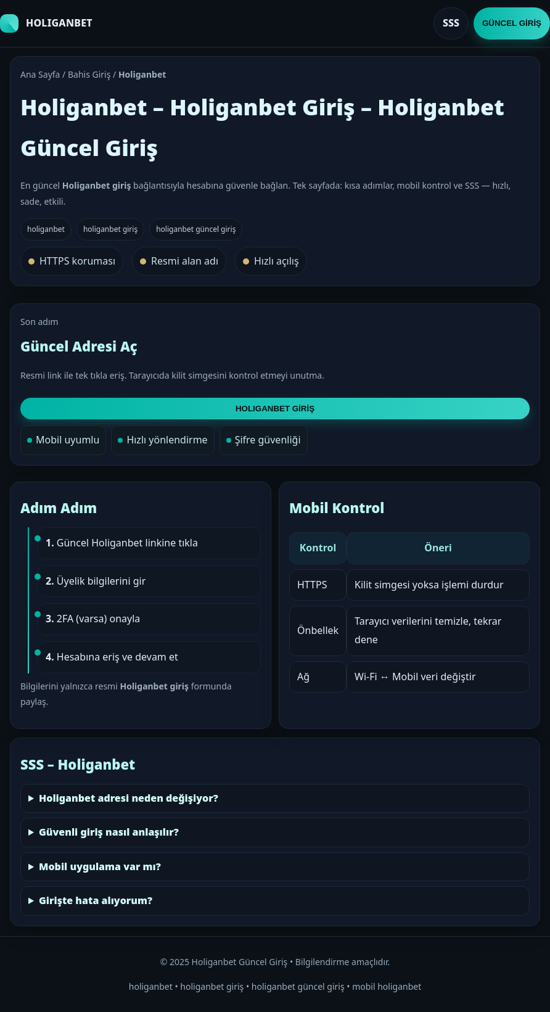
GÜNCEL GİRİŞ (511, 23)
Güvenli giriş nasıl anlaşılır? (109, 832)
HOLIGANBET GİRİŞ (275, 408)
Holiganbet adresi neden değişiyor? (128, 798)
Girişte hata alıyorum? (95, 900)
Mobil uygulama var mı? (100, 866)
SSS (451, 23)
